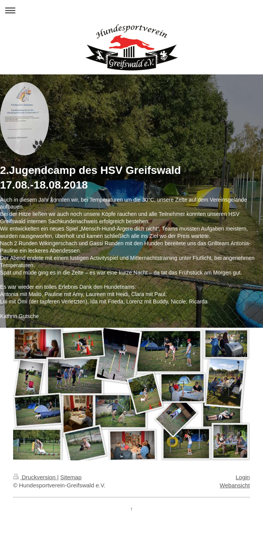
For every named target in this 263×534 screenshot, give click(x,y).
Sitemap (70, 477)
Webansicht (235, 485)
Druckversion (35, 477)
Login (243, 477)
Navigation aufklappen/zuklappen (131, 10)
